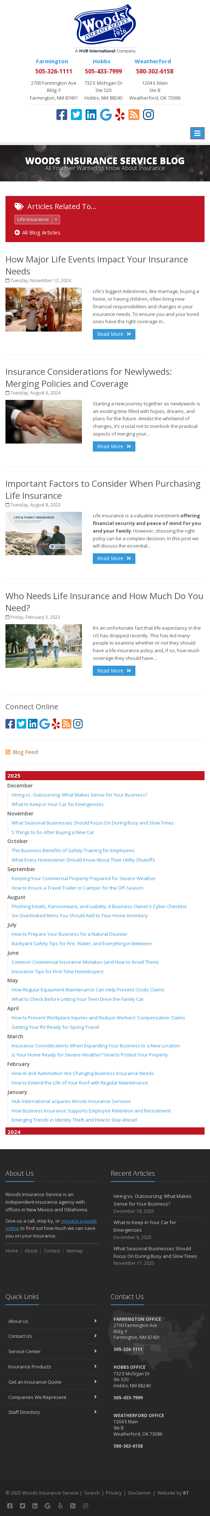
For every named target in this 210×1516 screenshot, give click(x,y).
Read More (114, 333)
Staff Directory (52, 1412)
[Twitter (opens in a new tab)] (76, 114)
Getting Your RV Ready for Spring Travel (55, 1027)
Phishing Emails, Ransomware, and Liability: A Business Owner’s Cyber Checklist (99, 906)
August (16, 897)
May (12, 980)
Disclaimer (139, 1492)
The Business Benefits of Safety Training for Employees (73, 850)
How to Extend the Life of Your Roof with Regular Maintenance (80, 1082)
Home (11, 1251)
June (13, 952)
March (15, 1036)
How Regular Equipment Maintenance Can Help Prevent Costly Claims (88, 989)
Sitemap (74, 1251)
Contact (52, 1251)
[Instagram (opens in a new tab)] (148, 114)
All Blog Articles (37, 232)
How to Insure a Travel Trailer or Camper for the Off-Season (77, 888)
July (12, 924)
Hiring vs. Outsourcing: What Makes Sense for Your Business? (79, 794)
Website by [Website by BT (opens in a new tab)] (173, 1492)
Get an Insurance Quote (52, 1382)
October (17, 841)
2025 (13, 775)
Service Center (52, 1351)
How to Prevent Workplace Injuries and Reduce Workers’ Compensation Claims (98, 1017)
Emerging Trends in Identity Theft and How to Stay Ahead (74, 1119)
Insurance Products (52, 1366)
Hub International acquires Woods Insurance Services (71, 1101)
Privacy (114, 1492)
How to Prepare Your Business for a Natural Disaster (70, 934)
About (31, 1251)
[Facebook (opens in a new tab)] (61, 114)
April (13, 1008)
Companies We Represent (52, 1397)
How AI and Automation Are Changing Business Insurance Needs (83, 1073)
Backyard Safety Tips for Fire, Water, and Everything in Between (82, 943)
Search (92, 1492)
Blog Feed (21, 751)
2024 (13, 1131)
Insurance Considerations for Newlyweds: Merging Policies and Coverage (88, 377)
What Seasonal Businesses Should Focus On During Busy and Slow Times (93, 822)
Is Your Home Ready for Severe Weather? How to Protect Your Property (90, 1054)
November (20, 813)
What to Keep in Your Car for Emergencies (58, 804)
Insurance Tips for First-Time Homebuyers (58, 971)
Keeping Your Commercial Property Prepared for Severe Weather (84, 878)
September (21, 869)
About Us (52, 1321)
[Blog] (133, 114)
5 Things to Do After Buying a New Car (53, 832)
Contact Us (52, 1336)
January (17, 1091)
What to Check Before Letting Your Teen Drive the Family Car (78, 999)
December (20, 785)
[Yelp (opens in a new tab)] (120, 114)
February (18, 1063)
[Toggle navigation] (197, 133)
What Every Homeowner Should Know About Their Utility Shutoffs (83, 860)
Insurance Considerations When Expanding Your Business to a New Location (96, 1045)
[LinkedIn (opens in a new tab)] (91, 114)
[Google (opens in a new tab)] (106, 114)
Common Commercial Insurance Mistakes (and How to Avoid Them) (85, 962)
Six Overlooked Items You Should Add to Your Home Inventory (80, 915)
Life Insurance (33, 219)
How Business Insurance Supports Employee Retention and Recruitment (91, 1110)
